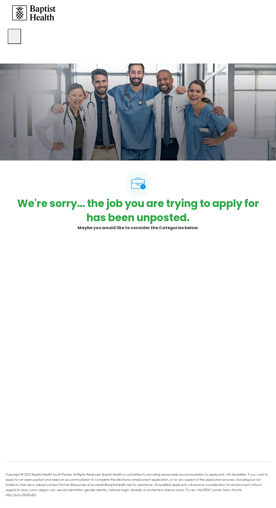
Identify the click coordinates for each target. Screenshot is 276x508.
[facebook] (11, 449)
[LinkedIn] (29, 450)
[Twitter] (50, 450)
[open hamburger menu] (14, 36)
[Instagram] (70, 450)
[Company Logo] (34, 12)
